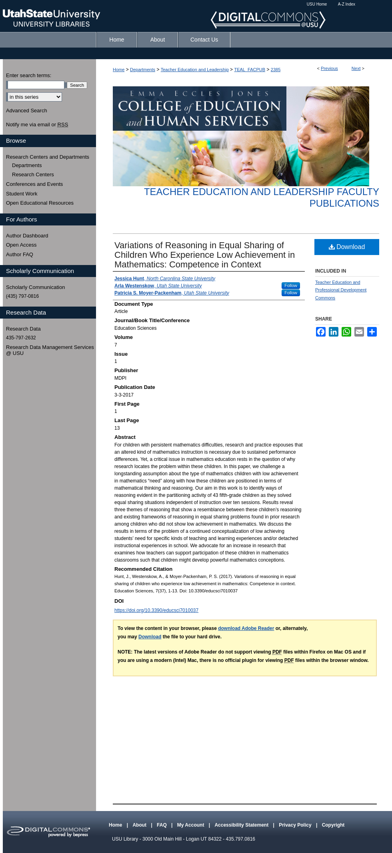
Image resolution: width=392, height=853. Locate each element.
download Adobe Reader (246, 628)
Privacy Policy (296, 825)
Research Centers (33, 174)
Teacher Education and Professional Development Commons (340, 290)
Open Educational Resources (40, 203)
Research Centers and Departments (47, 157)
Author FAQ (19, 254)
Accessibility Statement (242, 825)
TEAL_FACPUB (249, 69)
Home (118, 69)
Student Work (22, 194)
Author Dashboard (27, 236)
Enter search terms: (28, 75)
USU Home (317, 4)
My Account (191, 825)
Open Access (21, 245)
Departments (142, 69)
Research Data (23, 329)
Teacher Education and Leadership (195, 69)
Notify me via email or (37, 125)
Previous (329, 68)
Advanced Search (26, 111)
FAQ (162, 825)
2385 (275, 69)
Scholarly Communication (35, 287)
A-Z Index (346, 4)
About (140, 825)
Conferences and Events (34, 184)
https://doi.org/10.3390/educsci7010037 (156, 610)
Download (347, 246)
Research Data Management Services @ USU (50, 350)
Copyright (333, 825)
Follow (290, 285)
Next (356, 68)
